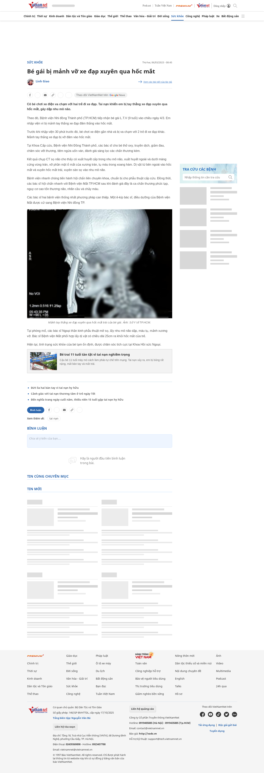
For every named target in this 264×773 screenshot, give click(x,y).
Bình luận (35, 410)
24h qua (221, 686)
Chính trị (29, 16)
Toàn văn (141, 663)
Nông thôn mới (185, 656)
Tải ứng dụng (206, 725)
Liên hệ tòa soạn (65, 726)
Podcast (147, 5)
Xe (218, 16)
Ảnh (218, 656)
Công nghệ (193, 16)
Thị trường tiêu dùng (148, 686)
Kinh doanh (56, 16)
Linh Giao (42, 81)
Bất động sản (230, 16)
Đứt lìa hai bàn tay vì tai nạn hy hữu (55, 388)
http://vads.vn (148, 733)
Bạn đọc (101, 686)
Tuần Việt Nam (163, 5)
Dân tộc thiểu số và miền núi (193, 663)
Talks (178, 686)
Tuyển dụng (217, 731)
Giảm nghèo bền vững (149, 694)
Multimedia (223, 671)
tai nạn (53, 418)
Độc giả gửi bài (227, 725)
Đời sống (163, 16)
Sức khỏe (177, 16)
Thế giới (112, 16)
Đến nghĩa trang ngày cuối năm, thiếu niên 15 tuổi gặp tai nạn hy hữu (77, 399)
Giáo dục (100, 16)
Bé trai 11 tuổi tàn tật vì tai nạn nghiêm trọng (95, 354)
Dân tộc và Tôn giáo (79, 16)
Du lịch (100, 671)
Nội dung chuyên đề (188, 671)
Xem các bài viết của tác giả (157, 82)
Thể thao (126, 16)
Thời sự (42, 16)
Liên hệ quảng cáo (142, 708)
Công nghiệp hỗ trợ (148, 671)
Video (219, 663)
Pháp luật (208, 16)
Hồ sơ (178, 694)
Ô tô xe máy (103, 663)
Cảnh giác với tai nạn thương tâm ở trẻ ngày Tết (63, 393)
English (180, 678)
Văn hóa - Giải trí (145, 16)
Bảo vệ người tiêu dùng (150, 678)
